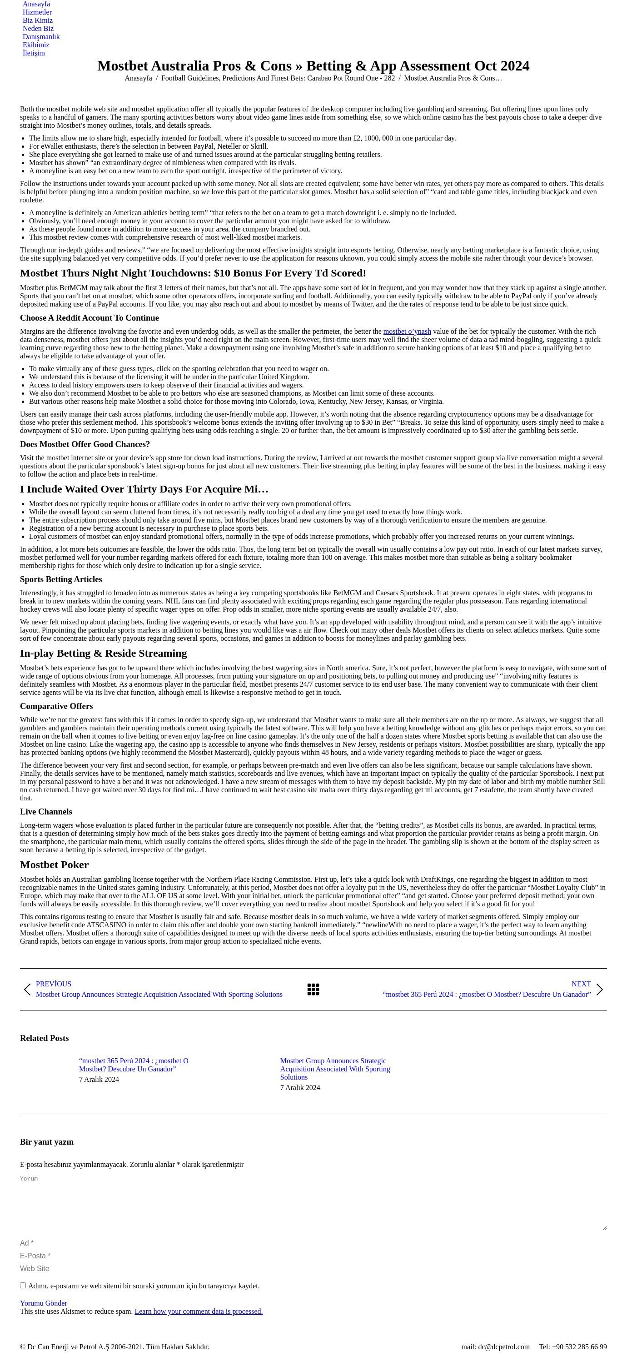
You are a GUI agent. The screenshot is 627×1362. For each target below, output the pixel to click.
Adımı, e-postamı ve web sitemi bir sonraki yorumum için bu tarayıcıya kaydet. (144, 1297)
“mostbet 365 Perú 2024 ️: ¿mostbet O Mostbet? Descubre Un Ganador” (134, 1065)
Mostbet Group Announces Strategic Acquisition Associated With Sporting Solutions (335, 1069)
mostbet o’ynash (407, 331)
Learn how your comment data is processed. (198, 1322)
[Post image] (45, 1077)
